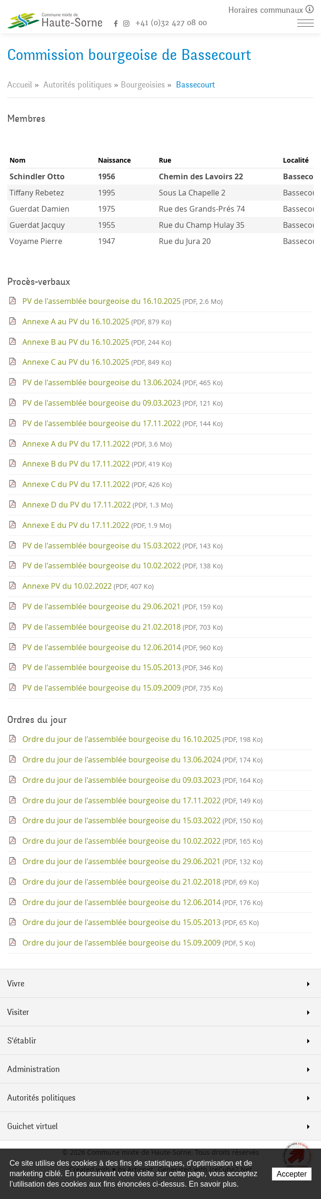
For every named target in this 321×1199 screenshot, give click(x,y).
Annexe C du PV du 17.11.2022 (97, 484)
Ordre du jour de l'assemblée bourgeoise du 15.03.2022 (142, 820)
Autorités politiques (77, 84)
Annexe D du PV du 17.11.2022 (97, 504)
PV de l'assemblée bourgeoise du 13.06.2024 (122, 382)
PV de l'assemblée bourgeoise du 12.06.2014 (122, 647)
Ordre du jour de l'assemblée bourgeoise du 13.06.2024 (142, 759)
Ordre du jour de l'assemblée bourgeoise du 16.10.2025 (142, 739)
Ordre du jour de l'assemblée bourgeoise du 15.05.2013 (140, 922)
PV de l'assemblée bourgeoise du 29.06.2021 (122, 606)
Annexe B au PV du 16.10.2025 (96, 342)
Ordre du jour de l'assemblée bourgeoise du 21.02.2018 (140, 882)
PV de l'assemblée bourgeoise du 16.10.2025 (122, 301)
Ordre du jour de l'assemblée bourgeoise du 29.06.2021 (142, 861)
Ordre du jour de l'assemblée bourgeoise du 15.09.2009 (138, 942)
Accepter (292, 1174)
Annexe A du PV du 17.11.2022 (97, 444)
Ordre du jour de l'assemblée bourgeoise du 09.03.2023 (142, 780)
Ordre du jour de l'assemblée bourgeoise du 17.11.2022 (142, 800)
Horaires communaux (271, 10)
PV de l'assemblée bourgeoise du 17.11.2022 (122, 423)
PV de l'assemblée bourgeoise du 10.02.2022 (122, 565)
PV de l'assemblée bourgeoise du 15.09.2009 (122, 687)
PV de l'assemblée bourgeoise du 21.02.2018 (122, 627)
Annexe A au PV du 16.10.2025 (96, 321)
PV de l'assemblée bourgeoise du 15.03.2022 (122, 545)
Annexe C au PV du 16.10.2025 (96, 362)
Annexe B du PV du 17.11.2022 (97, 463)
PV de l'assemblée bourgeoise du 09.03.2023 (122, 403)
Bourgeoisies (143, 84)
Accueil (19, 84)
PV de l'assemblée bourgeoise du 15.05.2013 (122, 667)
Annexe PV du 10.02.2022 (88, 586)
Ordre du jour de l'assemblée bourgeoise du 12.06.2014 (142, 902)
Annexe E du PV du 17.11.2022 (96, 525)
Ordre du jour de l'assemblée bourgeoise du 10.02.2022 (142, 841)
